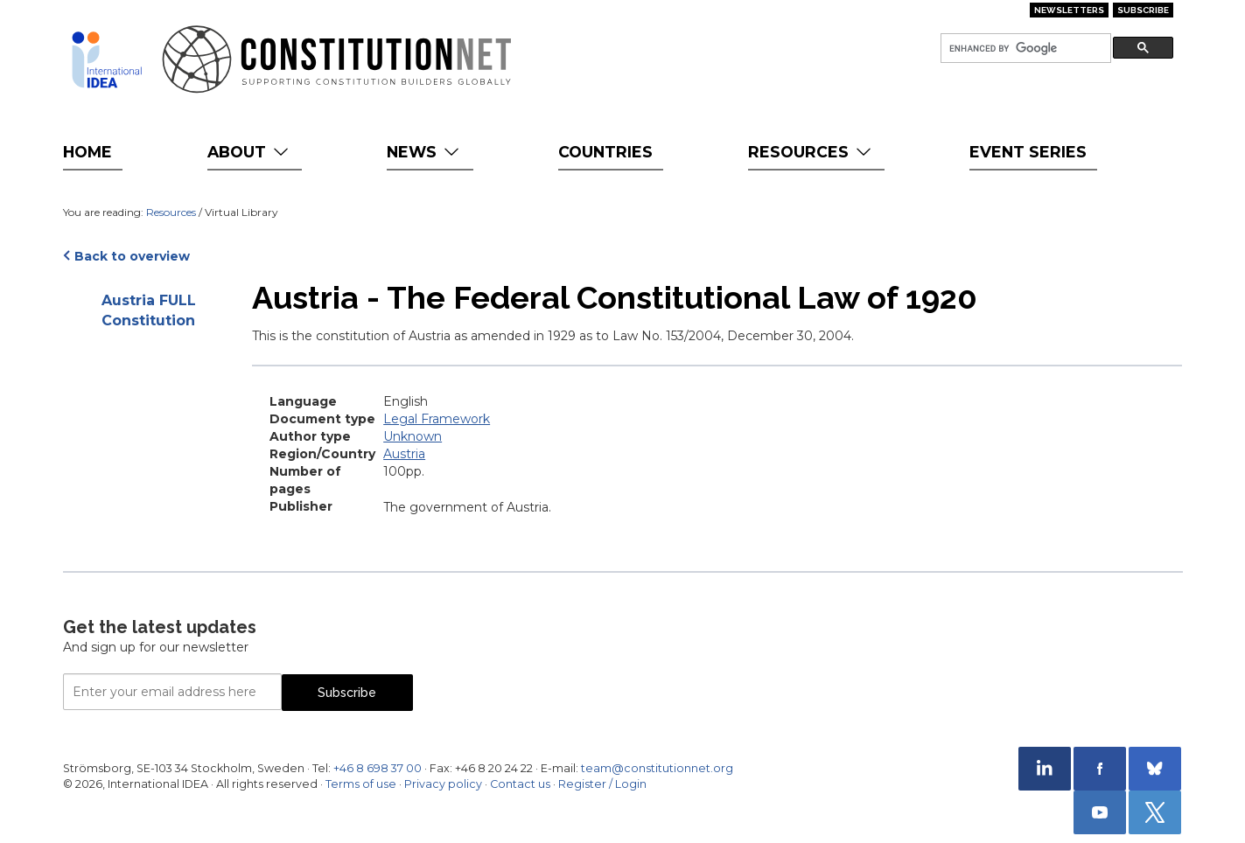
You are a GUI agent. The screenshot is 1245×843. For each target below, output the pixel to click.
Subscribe (1143, 10)
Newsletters (1069, 10)
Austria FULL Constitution (148, 310)
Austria (404, 454)
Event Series (1028, 152)
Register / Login (602, 784)
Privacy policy (443, 784)
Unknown (412, 436)
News (425, 152)
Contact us (520, 784)
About (249, 152)
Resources (811, 152)
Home (87, 152)
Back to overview (132, 256)
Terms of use (360, 784)
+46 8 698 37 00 (377, 768)
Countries (605, 152)
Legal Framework (436, 419)
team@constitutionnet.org (657, 768)
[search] (1024, 48)
